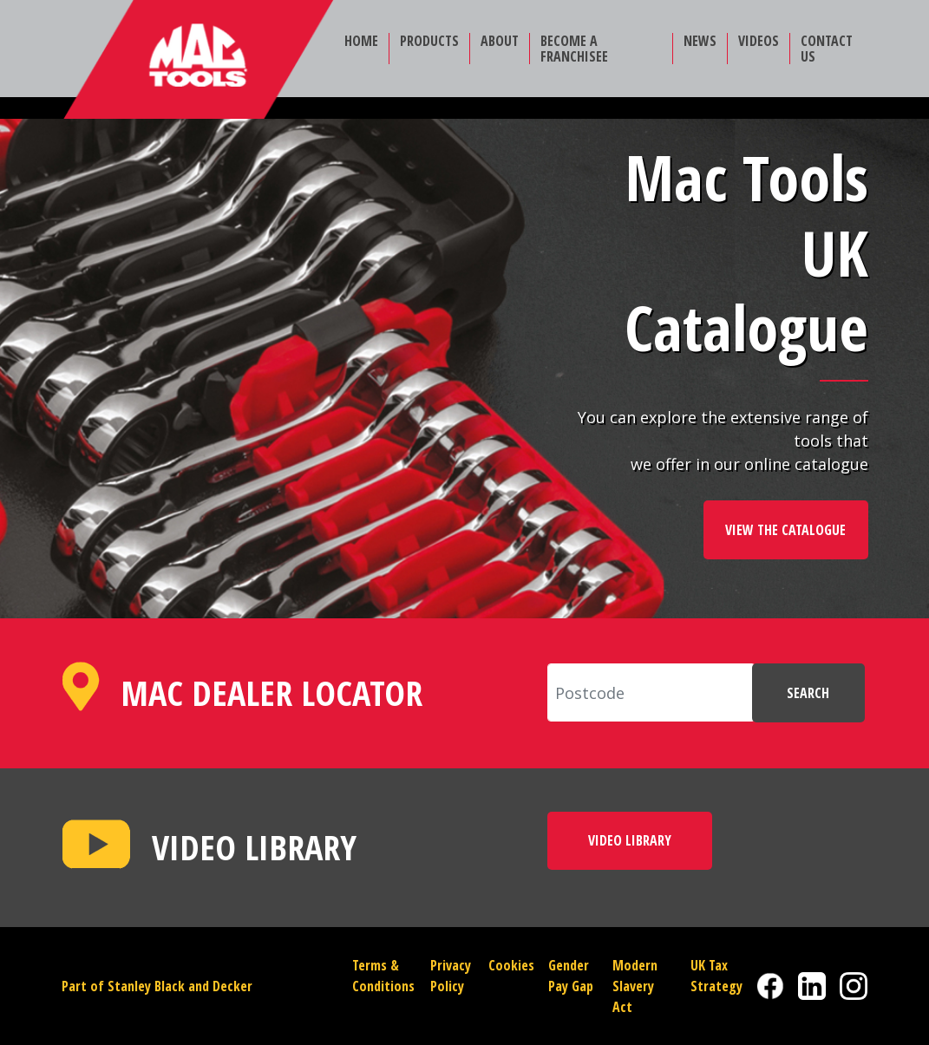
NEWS (700, 41)
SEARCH (808, 692)
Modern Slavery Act (634, 986)
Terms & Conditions (383, 976)
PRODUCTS (429, 41)
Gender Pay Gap (570, 976)
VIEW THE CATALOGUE (785, 529)
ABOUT (500, 41)
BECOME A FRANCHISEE (574, 48)
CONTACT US (827, 48)
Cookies (511, 965)
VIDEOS (758, 41)
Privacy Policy (450, 976)
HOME (361, 41)
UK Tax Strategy (716, 976)
